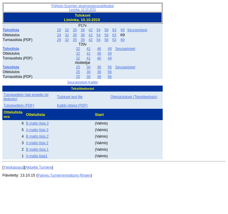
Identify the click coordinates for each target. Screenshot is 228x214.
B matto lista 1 (37, 149)
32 (67, 30)
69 (122, 30)
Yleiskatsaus (13, 167)
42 (90, 30)
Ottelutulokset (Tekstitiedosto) (133, 97)
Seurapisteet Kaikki (82, 82)
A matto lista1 (37, 156)
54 (98, 30)
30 (89, 67)
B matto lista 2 (37, 136)
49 (110, 49)
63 (114, 30)
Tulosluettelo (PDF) (19, 105)
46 (99, 49)
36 (99, 67)
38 (83, 30)
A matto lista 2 (37, 143)
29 (59, 30)
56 (110, 67)
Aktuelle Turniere (38, 167)
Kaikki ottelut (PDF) (72, 105)
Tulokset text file (70, 97)
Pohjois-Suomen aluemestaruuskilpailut (82, 7)
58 (106, 30)
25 (78, 67)
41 (89, 49)
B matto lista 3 (37, 123)
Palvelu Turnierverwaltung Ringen (64, 175)
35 (75, 30)
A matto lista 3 (37, 130)
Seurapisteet (137, 30)
